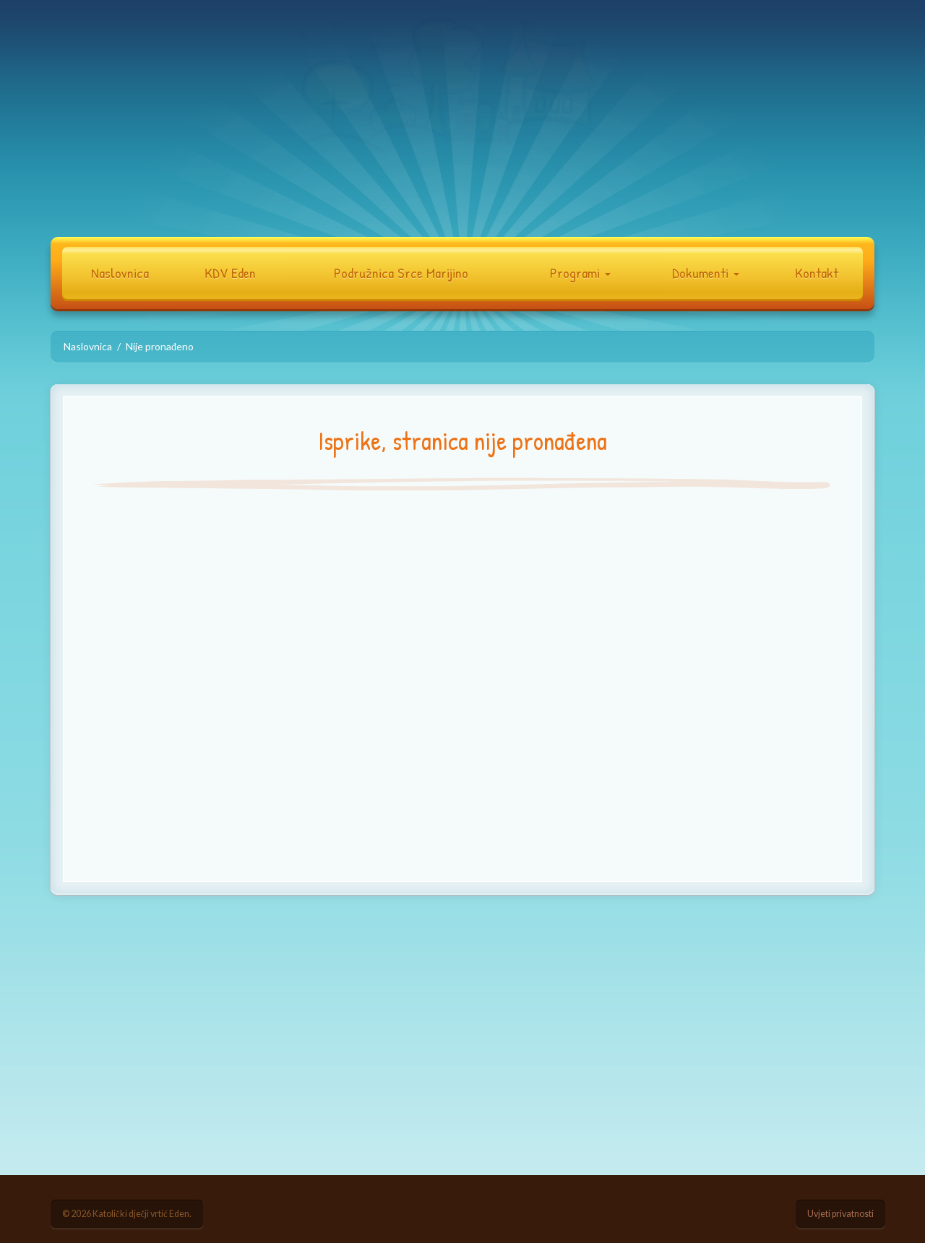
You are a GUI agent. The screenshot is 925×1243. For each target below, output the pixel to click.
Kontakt (816, 272)
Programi (580, 272)
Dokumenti (705, 272)
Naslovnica (120, 272)
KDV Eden (230, 272)
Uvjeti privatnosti (840, 1213)
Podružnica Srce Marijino (401, 272)
